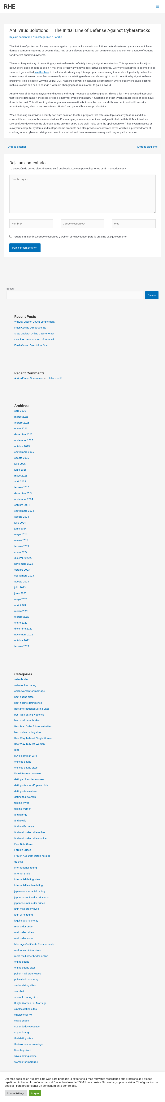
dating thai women (25, 796)
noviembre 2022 (23, 634)
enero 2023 (20, 622)
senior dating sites (25, 985)
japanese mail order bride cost (32, 897)
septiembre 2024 (24, 510)
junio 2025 (20, 469)
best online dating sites (27, 732)
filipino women (22, 808)
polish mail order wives (27, 973)
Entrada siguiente (149, 146)
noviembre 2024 (23, 499)
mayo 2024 (20, 534)
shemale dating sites (26, 997)
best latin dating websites (29, 714)
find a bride (20, 814)
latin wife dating (23, 914)
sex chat (19, 991)
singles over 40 (23, 1014)
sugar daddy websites (27, 1026)
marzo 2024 (21, 540)
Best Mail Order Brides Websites (33, 726)
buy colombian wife (25, 755)
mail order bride (23, 926)
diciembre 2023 (23, 557)
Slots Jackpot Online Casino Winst (34, 333)
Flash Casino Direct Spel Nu (30, 327)
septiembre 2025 (24, 451)
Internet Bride (22, 873)
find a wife (20, 820)
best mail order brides (27, 720)
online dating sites (25, 967)
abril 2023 (20, 605)
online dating (21, 961)
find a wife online (24, 826)
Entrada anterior (15, 146)
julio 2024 (20, 522)
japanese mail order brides (29, 902)
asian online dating (25, 685)
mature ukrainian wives (27, 950)
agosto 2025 (21, 457)
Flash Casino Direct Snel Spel (31, 345)
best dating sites (24, 696)
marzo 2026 (21, 416)
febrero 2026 (21, 422)
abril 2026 (20, 410)
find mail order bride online (29, 832)
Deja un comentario (20, 36)
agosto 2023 (21, 581)
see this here (41, 72)
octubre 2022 (22, 640)
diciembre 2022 (23, 628)
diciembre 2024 (23, 493)
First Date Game (23, 844)
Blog (17, 749)
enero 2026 (20, 428)
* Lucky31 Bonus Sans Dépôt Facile (34, 339)
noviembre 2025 (23, 440)
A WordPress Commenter (29, 378)
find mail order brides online (30, 838)
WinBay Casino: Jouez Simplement (34, 321)
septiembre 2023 (24, 575)
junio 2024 (20, 528)
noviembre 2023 (23, 563)
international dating (25, 867)
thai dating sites (23, 1038)
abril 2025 (20, 481)
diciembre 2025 (23, 434)
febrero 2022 (21, 646)
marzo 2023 (21, 610)
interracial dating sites (27, 879)
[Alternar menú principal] (157, 7)
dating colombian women (29, 779)
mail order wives (23, 938)
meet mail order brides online (31, 955)
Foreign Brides (22, 849)
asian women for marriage (29, 690)
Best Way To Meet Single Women (33, 738)
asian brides (21, 679)
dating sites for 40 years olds (31, 785)
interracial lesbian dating (28, 885)
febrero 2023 (21, 616)
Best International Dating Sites (32, 708)
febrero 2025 (21, 487)
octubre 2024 (22, 504)
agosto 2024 (21, 516)
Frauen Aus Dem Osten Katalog (32, 855)
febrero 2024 (21, 546)
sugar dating (21, 1032)
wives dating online (25, 1055)
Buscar (11, 288)
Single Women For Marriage (30, 1002)
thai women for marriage (28, 1044)
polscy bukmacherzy (26, 979)
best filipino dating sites (28, 702)
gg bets (18, 861)
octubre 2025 (22, 446)
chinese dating (22, 761)
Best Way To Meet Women (29, 743)
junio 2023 (20, 593)
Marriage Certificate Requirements (34, 944)
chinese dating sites (25, 767)
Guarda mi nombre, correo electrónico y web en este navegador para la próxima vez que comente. (71, 236)
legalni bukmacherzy (26, 920)
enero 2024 (20, 552)
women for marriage (26, 1061)
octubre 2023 (22, 569)
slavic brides (21, 1020)
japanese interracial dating (29, 891)
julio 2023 (20, 587)
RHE (9, 6)
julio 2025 (20, 463)
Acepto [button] (35, 1093)
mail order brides (24, 932)
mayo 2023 (20, 599)
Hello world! (55, 378)
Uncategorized (42, 36)
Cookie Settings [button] (15, 1093)
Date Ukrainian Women (27, 773)
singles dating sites (25, 1008)
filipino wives (21, 802)
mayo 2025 (20, 475)
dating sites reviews (25, 791)
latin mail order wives (26, 908)
